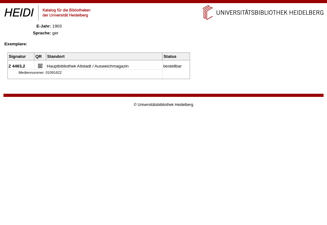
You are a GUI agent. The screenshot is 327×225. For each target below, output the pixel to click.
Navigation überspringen (163, 2)
